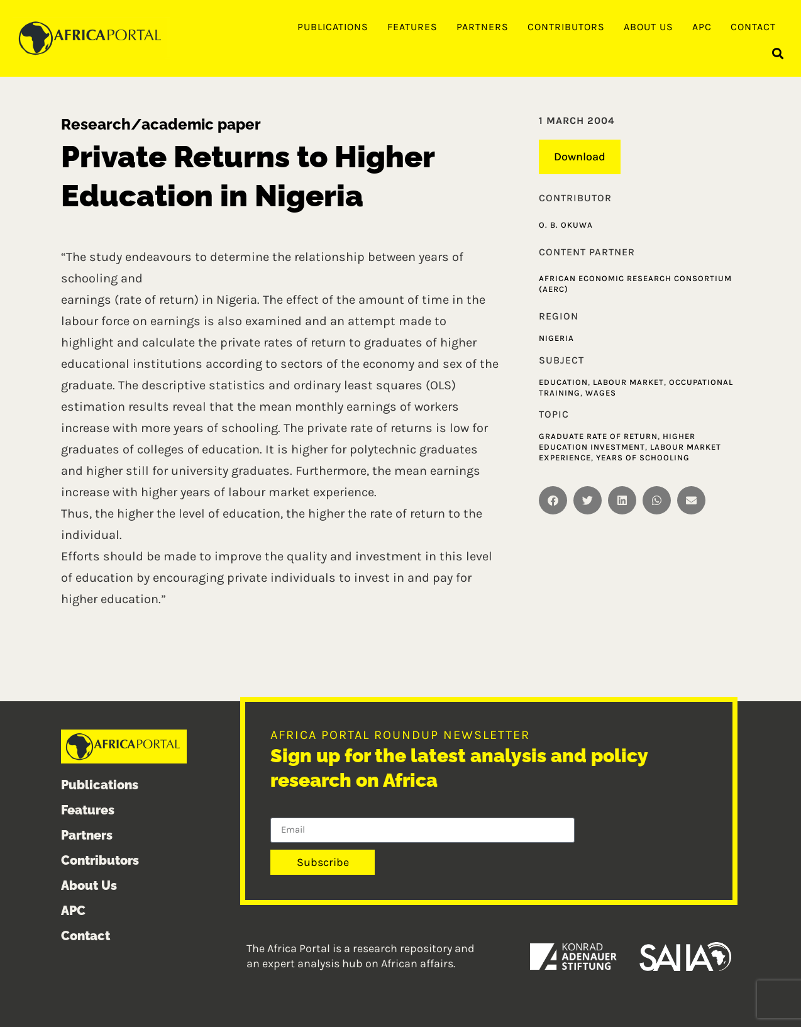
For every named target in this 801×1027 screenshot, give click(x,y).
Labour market (628, 382)
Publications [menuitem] (332, 27)
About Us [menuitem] (648, 27)
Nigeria (556, 338)
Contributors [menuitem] (566, 27)
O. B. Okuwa (566, 225)
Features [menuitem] (412, 27)
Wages (600, 392)
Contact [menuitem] (753, 27)
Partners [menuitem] (482, 27)
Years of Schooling (643, 457)
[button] (778, 53)
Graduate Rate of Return (598, 436)
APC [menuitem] (702, 27)
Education (563, 382)
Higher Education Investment (617, 441)
